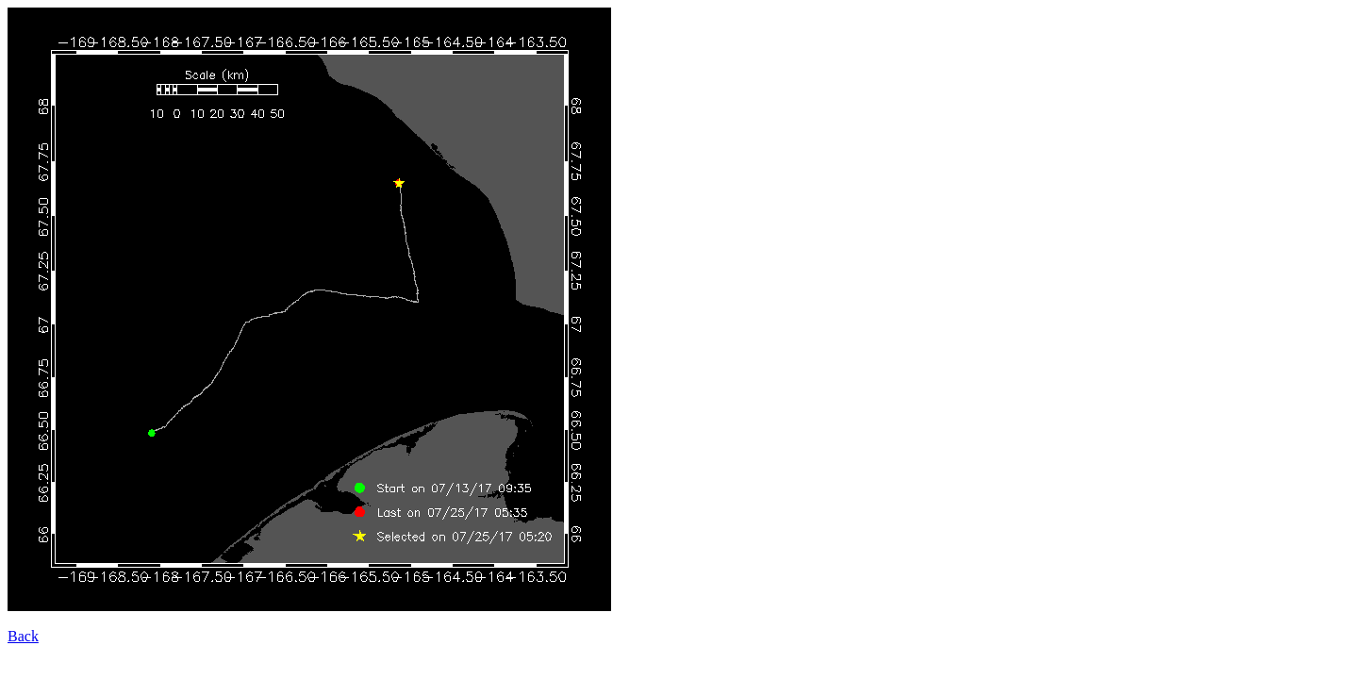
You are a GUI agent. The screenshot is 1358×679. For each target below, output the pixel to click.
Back (23, 636)
